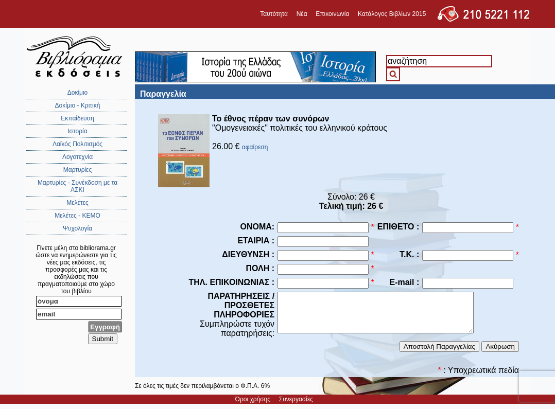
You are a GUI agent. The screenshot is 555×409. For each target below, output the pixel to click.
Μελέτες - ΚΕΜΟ (77, 215)
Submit (102, 339)
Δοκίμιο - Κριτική (77, 105)
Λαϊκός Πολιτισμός (77, 144)
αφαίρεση (255, 147)
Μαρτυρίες (77, 169)
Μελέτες (77, 202)
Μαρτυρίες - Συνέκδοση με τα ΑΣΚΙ (77, 186)
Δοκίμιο (77, 92)
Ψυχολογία (77, 228)
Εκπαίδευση (77, 118)
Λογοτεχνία (77, 157)
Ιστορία (77, 131)
